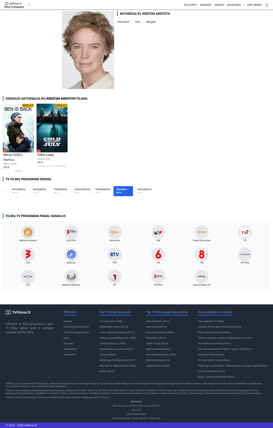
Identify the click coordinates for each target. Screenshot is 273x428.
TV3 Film (161, 390)
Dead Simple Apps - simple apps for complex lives (136, 418)
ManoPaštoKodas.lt (136, 414)
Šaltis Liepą (45, 155)
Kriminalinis (59, 166)
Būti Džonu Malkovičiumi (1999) (118, 365)
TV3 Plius (158, 285)
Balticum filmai (127, 390)
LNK (158, 240)
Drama (18, 171)
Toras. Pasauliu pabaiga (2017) (117, 332)
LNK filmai (92, 390)
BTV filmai (114, 390)
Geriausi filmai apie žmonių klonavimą (219, 326)
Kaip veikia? (254, 4)
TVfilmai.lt (10, 383)
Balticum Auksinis (28, 240)
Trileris (49, 166)
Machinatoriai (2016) (158, 360)
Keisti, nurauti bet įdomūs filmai (216, 376)
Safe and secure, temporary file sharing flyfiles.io (136, 405)
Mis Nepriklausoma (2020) (161, 354)
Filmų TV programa (14, 7)
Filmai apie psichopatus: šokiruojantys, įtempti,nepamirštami (232, 365)
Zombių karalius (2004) (113, 343)
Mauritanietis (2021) (157, 321)
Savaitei (219, 4)
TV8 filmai (151, 390)
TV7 (245, 240)
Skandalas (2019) (155, 337)
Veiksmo (55, 393)
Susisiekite (69, 354)
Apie (65, 337)
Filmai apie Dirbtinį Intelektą (214, 332)
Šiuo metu (190, 4)
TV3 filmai (81, 390)
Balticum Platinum (71, 285)
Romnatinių (82, 393)
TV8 (202, 262)
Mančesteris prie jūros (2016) (116, 349)
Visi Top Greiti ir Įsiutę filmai (214, 360)
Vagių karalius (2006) (158, 365)
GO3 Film (71, 240)
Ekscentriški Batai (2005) (160, 332)
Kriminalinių (125, 393)
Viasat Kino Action (201, 240)
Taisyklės (68, 343)
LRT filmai (103, 390)
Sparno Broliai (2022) (158, 349)
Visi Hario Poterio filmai (211, 354)
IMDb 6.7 (28, 105)
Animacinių (137, 393)
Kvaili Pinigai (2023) (157, 343)
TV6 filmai (140, 390)
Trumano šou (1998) (111, 321)
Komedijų (93, 393)
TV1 (115, 285)
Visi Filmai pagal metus (76, 332)
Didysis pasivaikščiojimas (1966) (118, 337)
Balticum (71, 262)
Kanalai (67, 321)
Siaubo (114, 393)
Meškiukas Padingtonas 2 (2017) (118, 360)
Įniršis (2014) (107, 371)
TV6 (158, 262)
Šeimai (172, 393)
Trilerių (64, 393)
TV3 (28, 262)
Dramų (71, 393)
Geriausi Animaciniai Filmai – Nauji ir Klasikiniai (224, 349)
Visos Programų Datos (76, 326)
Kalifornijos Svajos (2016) (114, 326)
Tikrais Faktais (151, 393)
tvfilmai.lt (12, 324)
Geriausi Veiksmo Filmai (211, 371)
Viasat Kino (114, 240)
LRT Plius (245, 262)
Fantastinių (104, 393)
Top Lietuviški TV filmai (211, 321)
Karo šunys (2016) (156, 326)
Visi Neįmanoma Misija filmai (214, 343)
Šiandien (205, 4)
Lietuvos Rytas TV (201, 285)
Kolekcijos (234, 4)
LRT (28, 285)
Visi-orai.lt (136, 410)
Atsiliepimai (70, 349)
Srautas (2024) (108, 354)
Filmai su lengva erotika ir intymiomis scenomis (225, 337)
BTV (115, 262)
